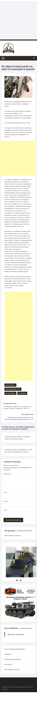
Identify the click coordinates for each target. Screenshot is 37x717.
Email (6, 501)
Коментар (8, 474)
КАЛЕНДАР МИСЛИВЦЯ (12, 659)
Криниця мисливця (16, 634)
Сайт (5, 510)
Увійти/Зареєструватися (12, 535)
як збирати (22, 393)
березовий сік (10, 385)
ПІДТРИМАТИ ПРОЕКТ (12, 670)
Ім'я (6, 492)
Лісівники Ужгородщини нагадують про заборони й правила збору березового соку (19, 418)
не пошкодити (10, 393)
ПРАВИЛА (7, 654)
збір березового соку (13, 389)
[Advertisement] (17, 18)
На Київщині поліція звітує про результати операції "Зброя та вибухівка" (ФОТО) (17, 407)
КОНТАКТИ (8, 664)
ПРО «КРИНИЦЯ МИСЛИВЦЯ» (14, 649)
